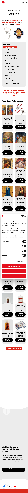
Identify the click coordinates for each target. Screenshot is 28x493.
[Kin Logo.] (8, 3)
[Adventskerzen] (20, 279)
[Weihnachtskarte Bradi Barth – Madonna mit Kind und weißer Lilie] (20, 199)
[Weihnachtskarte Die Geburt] (7, 144)
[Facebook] (4, 486)
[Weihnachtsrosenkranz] (20, 117)
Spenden (14, 491)
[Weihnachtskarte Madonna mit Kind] (7, 171)
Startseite (10, 10)
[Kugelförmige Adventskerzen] (7, 279)
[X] (9, 486)
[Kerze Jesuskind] (7, 305)
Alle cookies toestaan (14, 266)
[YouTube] (15, 486)
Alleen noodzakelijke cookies (14, 276)
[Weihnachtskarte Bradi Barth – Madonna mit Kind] (7, 199)
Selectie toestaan (14, 271)
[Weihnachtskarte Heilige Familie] (20, 144)
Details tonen (19, 261)
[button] (23, 3)
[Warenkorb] (26, 3)
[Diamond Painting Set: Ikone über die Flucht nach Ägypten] (7, 117)
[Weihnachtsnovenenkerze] (7, 331)
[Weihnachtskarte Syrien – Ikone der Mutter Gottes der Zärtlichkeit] (20, 171)
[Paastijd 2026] (14, 33)
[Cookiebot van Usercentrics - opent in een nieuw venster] (20, 216)
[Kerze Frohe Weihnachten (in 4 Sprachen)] (20, 305)
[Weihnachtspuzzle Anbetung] (20, 331)
